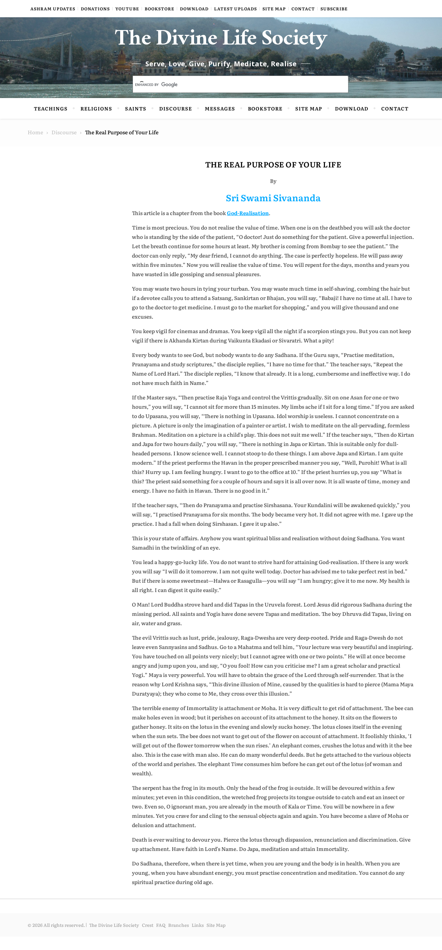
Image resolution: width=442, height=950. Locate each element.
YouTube (127, 9)
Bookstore (159, 9)
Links (198, 938)
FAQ (160, 938)
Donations (95, 9)
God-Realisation (248, 226)
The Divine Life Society (221, 48)
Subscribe (334, 9)
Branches (178, 938)
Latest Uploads (235, 9)
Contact (303, 9)
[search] (232, 98)
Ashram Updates (52, 9)
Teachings (51, 121)
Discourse (175, 121)
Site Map (274, 9)
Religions (96, 121)
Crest (147, 938)
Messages (220, 121)
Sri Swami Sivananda (273, 210)
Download (194, 9)
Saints (135, 121)
